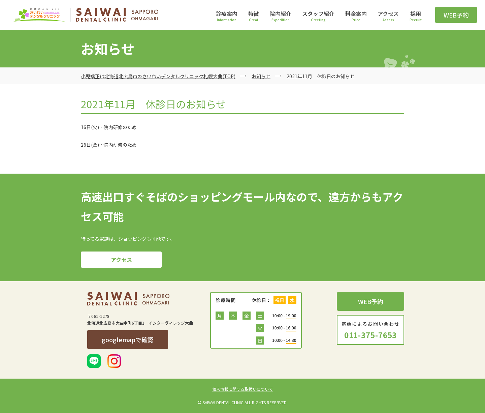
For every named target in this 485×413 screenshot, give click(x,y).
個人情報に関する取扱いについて (242, 389)
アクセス (121, 260)
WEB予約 (456, 14)
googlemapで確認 (128, 339)
